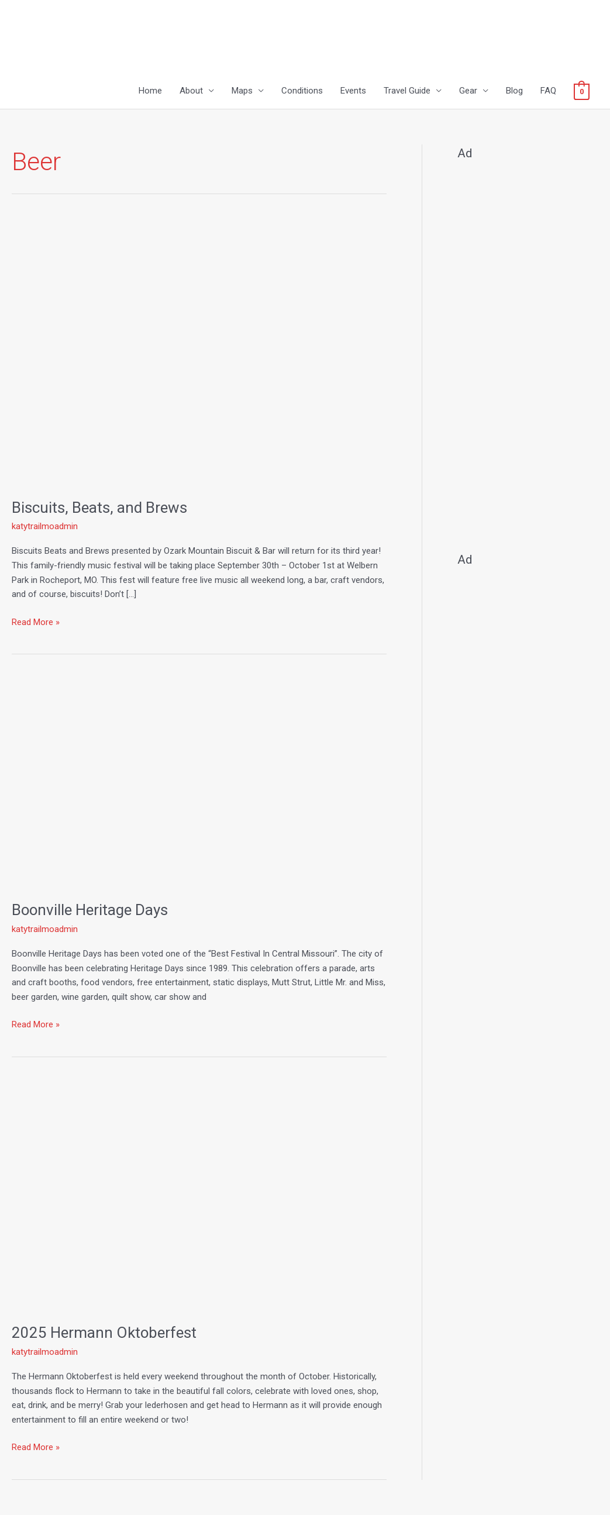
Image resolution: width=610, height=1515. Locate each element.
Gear (468, 91)
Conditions (302, 91)
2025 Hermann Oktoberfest (104, 1332)
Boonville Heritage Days (90, 910)
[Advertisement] (527, 350)
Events (353, 91)
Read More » (36, 621)
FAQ (548, 91)
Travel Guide (407, 91)
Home (150, 91)
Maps (242, 91)
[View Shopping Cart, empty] (582, 91)
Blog (514, 91)
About (191, 91)
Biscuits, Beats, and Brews (99, 507)
